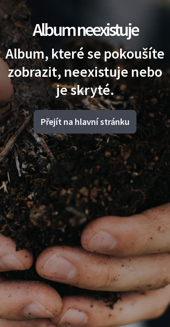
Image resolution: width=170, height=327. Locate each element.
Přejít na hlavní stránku (85, 121)
